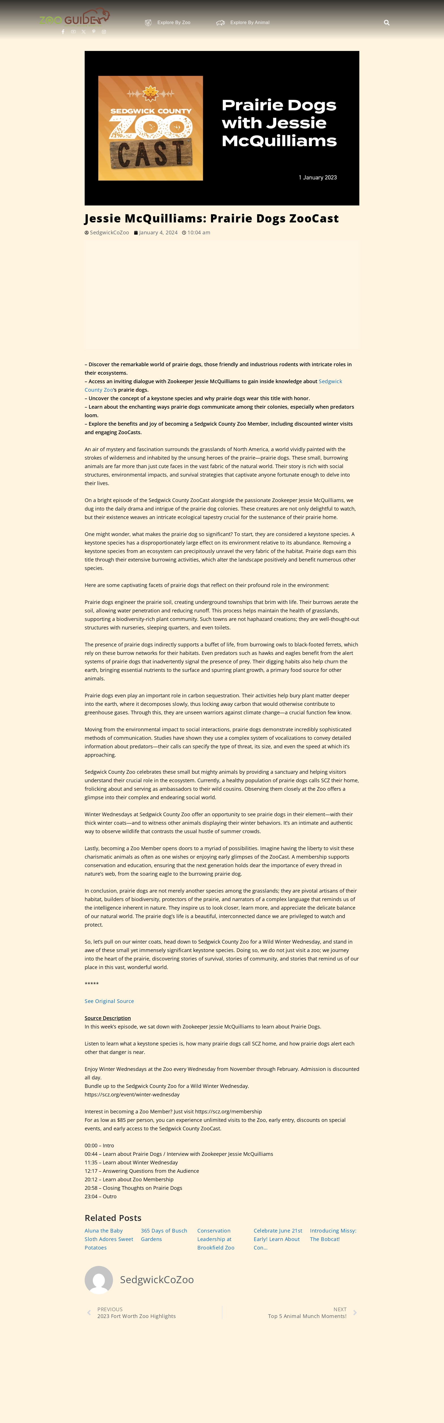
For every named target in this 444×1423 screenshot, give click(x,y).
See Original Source (109, 1001)
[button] (387, 23)
